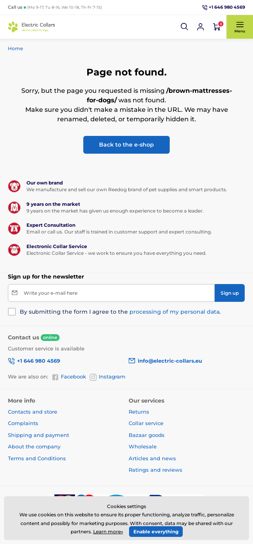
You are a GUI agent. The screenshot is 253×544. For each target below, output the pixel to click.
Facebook (69, 377)
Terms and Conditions (37, 458)
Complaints (23, 423)
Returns (139, 411)
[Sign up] (230, 293)
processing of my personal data (174, 311)
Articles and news (152, 458)
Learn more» (108, 532)
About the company (34, 446)
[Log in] (200, 27)
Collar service (146, 423)
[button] (185, 27)
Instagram (108, 377)
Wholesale (143, 446)
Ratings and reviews (155, 470)
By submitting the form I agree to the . (120, 311)
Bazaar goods (147, 435)
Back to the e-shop (126, 144)
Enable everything (155, 532)
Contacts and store (32, 411)
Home (15, 48)
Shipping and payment (38, 435)
